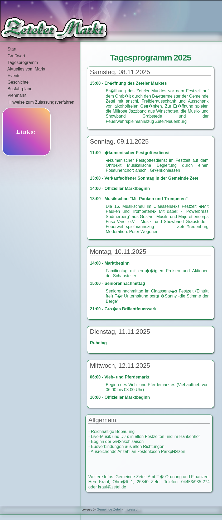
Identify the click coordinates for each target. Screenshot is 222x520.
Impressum (132, 509)
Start (8, 49)
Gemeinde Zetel (108, 509)
